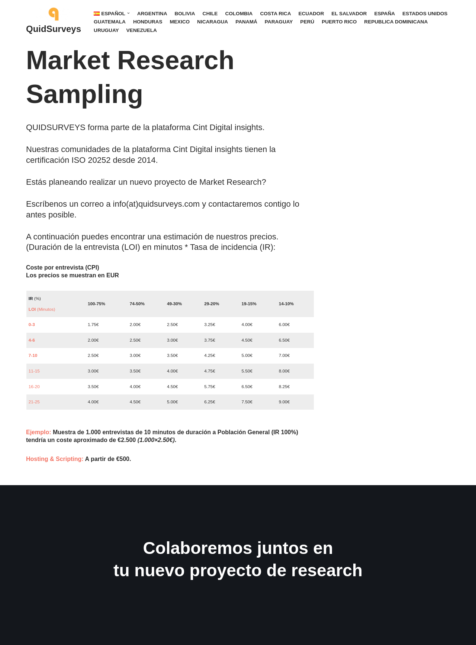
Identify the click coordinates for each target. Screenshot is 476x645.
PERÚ (307, 22)
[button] (128, 13)
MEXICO (180, 22)
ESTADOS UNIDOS (424, 13)
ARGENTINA (152, 13)
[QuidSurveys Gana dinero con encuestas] (53, 22)
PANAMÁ (246, 22)
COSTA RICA (275, 13)
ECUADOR (311, 13)
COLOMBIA (239, 13)
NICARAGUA (212, 22)
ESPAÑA (384, 13)
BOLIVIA (184, 13)
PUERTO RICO (339, 22)
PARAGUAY (279, 22)
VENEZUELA (141, 30)
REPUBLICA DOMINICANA (396, 22)
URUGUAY (106, 30)
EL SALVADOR (349, 13)
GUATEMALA (110, 22)
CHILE (210, 13)
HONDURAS (148, 22)
